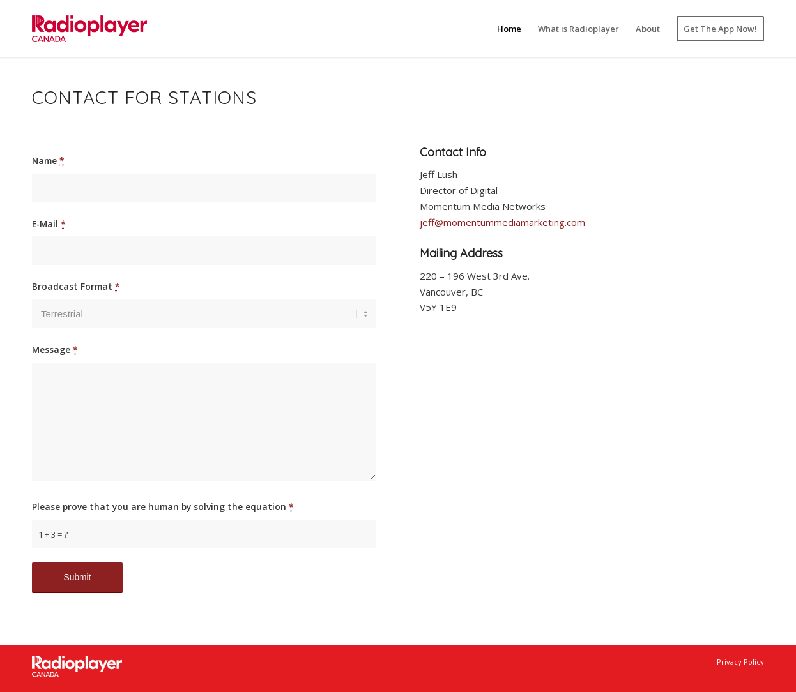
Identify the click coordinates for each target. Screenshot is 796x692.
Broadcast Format (76, 286)
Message (55, 349)
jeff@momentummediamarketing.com (502, 222)
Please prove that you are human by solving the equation (163, 506)
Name (48, 160)
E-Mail (49, 224)
